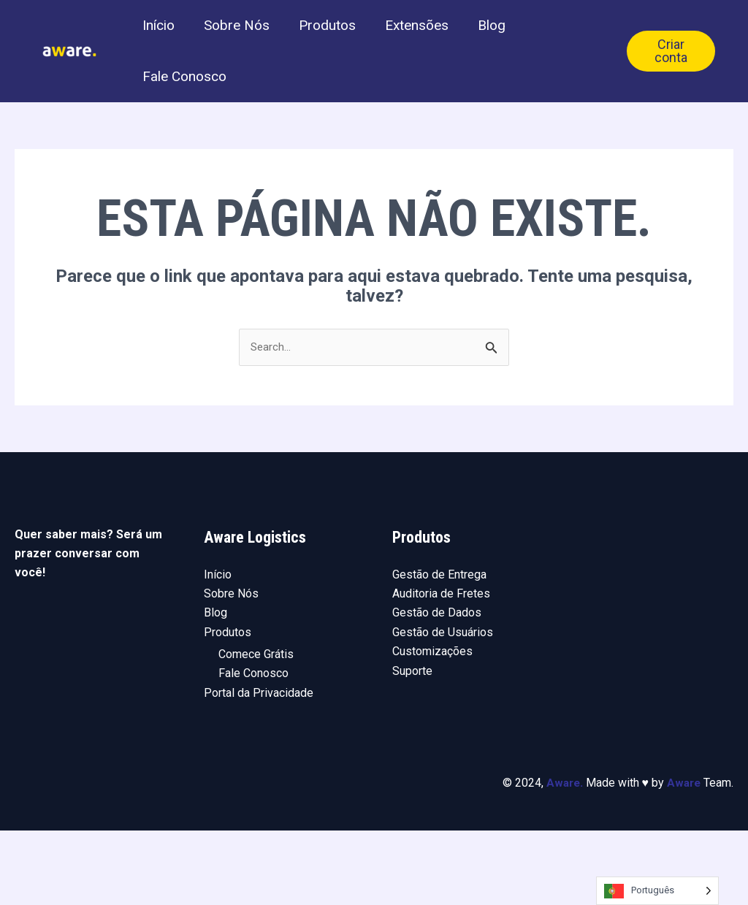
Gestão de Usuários (442, 706)
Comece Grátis (256, 729)
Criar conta (673, 87)
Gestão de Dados (436, 687)
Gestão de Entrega (439, 648)
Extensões (442, 43)
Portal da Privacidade (258, 767)
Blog (524, 43)
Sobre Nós (247, 43)
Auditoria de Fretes (441, 667)
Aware (560, 857)
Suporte (412, 745)
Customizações (432, 726)
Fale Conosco (188, 131)
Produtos (345, 43)
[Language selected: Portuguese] (657, 891)
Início (162, 43)
